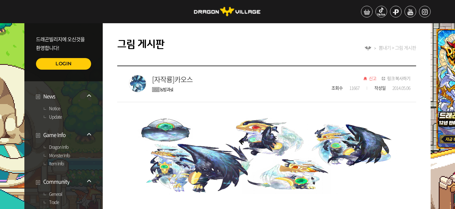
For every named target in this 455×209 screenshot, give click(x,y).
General (55, 194)
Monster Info (59, 155)
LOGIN (63, 63)
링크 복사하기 (398, 79)
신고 (372, 79)
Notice (54, 108)
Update (55, 117)
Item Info (56, 164)
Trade (54, 202)
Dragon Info (58, 147)
